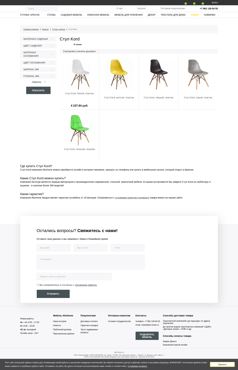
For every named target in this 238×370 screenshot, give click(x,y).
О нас (119, 11)
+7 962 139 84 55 (209, 11)
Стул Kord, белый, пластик (79, 93)
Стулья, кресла (29, 20)
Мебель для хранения (128, 20)
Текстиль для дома (173, 20)
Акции (195, 20)
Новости (57, 325)
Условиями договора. (137, 366)
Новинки (209, 20)
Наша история (59, 321)
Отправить (53, 293)
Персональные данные (63, 334)
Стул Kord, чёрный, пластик (158, 97)
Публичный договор (62, 329)
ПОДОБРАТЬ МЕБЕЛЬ (147, 335)
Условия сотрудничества (119, 321)
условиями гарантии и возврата (132, 197)
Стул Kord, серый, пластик (198, 97)
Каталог (142, 11)
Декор (151, 20)
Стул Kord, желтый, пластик (119, 97)
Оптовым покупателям (173, 11)
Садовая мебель (71, 20)
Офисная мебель (98, 20)
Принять (222, 364)
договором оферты (86, 285)
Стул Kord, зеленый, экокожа (79, 149)
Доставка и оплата (89, 321)
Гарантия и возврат (89, 325)
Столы (51, 20)
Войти (215, 2)
